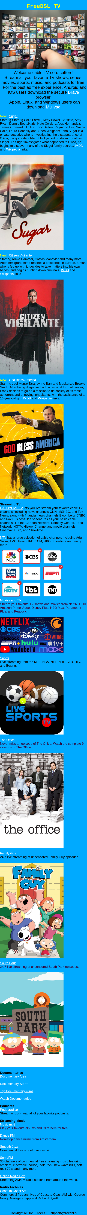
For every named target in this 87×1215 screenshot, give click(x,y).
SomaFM (6, 1157)
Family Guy (8, 853)
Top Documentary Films (16, 1091)
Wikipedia (13, 149)
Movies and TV (10, 600)
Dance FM (7, 1135)
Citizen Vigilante (20, 255)
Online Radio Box (12, 1176)
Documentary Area (13, 1076)
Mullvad (53, 107)
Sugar (13, 116)
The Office (7, 740)
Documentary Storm (14, 1084)
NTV (3, 537)
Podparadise (9, 1109)
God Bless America (22, 380)
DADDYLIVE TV (11, 508)
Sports (4, 658)
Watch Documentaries (15, 1098)
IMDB (79, 146)
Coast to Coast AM (13, 1191)
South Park (8, 963)
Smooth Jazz (9, 1146)
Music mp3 (7, 1124)
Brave (73, 92)
